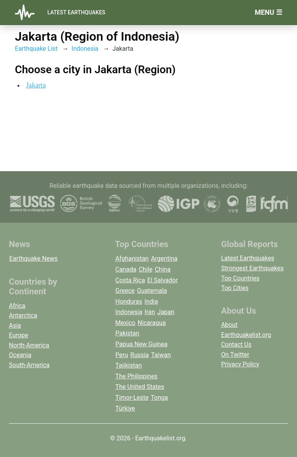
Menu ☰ (268, 12)
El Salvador (162, 280)
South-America (29, 365)
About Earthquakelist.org (246, 329)
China (163, 269)
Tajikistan (128, 365)
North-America (29, 345)
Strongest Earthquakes (252, 268)
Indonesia (85, 48)
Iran (150, 312)
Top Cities (235, 288)
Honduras (128, 301)
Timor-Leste (131, 397)
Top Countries (240, 278)
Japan (165, 312)
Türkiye (125, 408)
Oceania (20, 355)
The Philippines (136, 376)
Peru (121, 355)
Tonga (159, 397)
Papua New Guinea (141, 344)
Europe (18, 335)
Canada (125, 269)
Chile (146, 269)
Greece (125, 290)
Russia (139, 355)
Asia (15, 325)
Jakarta (36, 85)
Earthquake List (36, 48)
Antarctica (23, 315)
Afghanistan (131, 258)
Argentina (164, 258)
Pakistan (127, 333)
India (151, 301)
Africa (17, 305)
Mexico (125, 322)
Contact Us (236, 344)
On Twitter (235, 354)
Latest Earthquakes (76, 12)
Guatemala (152, 290)
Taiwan (161, 355)
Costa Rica (130, 280)
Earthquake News (33, 258)
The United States (139, 386)
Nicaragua (152, 322)
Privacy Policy (240, 364)
